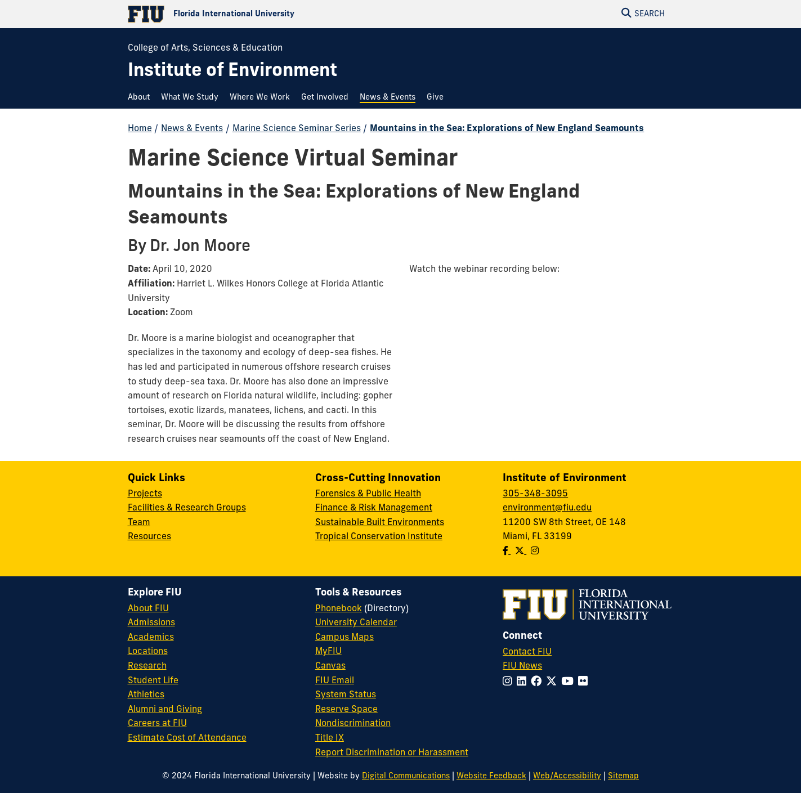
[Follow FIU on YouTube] (569, 682)
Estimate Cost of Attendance (187, 738)
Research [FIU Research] (147, 666)
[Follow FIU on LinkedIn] (524, 682)
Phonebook (338, 608)
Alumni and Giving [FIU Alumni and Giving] (165, 709)
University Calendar (356, 623)
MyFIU (328, 651)
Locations (148, 651)
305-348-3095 (535, 494)
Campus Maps (344, 637)
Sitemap (623, 776)
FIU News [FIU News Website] (522, 666)
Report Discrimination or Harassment (391, 753)
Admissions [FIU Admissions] (151, 623)
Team (139, 522)
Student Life (153, 681)
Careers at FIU (157, 723)
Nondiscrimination (353, 723)
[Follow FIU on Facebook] (538, 682)
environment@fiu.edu (547, 508)
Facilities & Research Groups (187, 508)
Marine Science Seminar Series (296, 128)
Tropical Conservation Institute (378, 536)
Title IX (329, 738)
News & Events (192, 128)
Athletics (146, 695)
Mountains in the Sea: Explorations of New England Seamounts (507, 128)
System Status (345, 695)
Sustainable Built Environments (379, 522)
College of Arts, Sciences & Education (205, 48)
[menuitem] (141, 98)
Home (140, 128)
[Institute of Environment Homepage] (232, 71)
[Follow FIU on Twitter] (553, 682)
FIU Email (334, 681)
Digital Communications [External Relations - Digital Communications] (406, 776)
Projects (145, 494)
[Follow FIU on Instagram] (510, 682)
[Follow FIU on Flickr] (585, 682)
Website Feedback (491, 776)
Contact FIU (527, 652)
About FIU (148, 608)
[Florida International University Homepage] (264, 14)
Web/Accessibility (567, 776)
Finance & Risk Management (373, 508)
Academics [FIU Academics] (151, 637)
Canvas (330, 666)
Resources (149, 536)
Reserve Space (346, 709)
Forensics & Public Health (368, 494)
